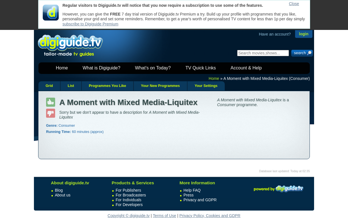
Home (62, 67)
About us (62, 195)
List (71, 86)
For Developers (129, 204)
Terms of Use (164, 215)
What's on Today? (153, 67)
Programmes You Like (107, 86)
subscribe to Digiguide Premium (90, 24)
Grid (49, 86)
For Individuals (128, 200)
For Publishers (128, 190)
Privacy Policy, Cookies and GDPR (209, 215)
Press (188, 195)
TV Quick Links (200, 67)
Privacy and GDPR (200, 200)
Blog (59, 190)
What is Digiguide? (101, 67)
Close (294, 3)
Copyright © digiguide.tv (129, 215)
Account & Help (246, 67)
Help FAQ (192, 190)
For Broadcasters (131, 195)
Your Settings (205, 86)
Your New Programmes (160, 86)
